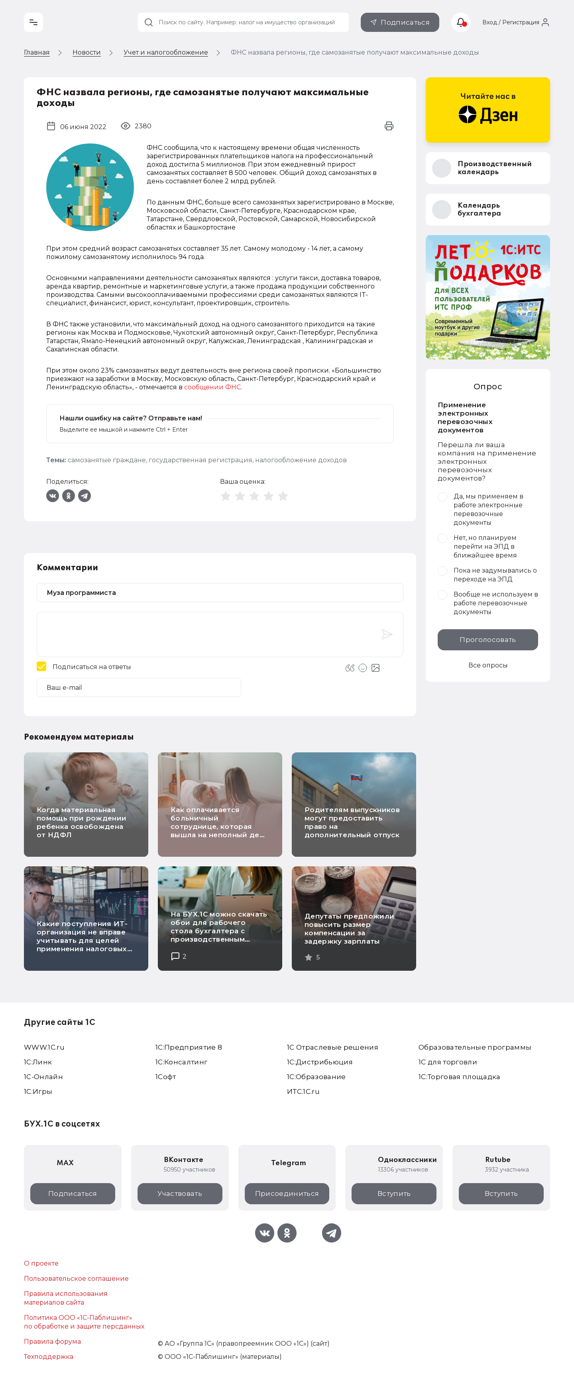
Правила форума (52, 1341)
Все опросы (488, 665)
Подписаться (405, 22)
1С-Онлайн (43, 1077)
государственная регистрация (200, 460)
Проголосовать (488, 640)
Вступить (394, 1193)
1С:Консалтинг (181, 1062)
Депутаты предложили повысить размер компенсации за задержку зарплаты (349, 928)
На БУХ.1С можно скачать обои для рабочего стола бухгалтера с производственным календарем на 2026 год (219, 931)
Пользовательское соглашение (76, 1278)
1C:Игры (38, 1091)
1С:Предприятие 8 (188, 1047)
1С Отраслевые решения (332, 1047)
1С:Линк (38, 1062)
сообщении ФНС (212, 387)
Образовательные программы (475, 1047)
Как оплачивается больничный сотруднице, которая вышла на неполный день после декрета (219, 826)
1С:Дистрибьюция (320, 1062)
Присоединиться (287, 1193)
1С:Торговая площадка (460, 1077)
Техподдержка (48, 1356)
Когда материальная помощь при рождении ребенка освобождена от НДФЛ (81, 822)
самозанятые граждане (107, 460)
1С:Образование (316, 1077)
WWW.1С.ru (44, 1047)
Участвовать (179, 1193)
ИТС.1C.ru (303, 1091)
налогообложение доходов (301, 460)
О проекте (41, 1263)
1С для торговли (448, 1062)
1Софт (165, 1077)
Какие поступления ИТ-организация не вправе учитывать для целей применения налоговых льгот (82, 940)
